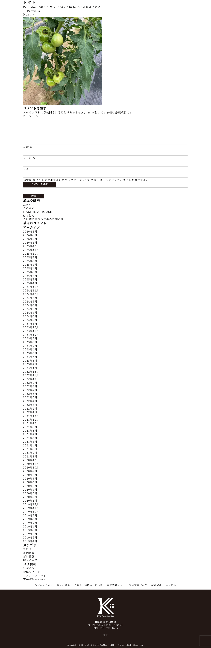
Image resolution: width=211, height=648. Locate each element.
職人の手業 (30, 560)
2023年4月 (30, 357)
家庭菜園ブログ (138, 585)
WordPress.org (34, 579)
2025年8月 (30, 261)
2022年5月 (30, 397)
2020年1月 (30, 500)
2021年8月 (30, 430)
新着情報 (29, 556)
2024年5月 (30, 309)
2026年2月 (30, 239)
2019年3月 (30, 534)
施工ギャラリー (44, 585)
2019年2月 (30, 537)
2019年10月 (31, 512)
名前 (28, 147)
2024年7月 (30, 301)
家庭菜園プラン (116, 585)
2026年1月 (30, 242)
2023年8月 (30, 342)
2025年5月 (30, 272)
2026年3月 (30, 235)
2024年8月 (30, 298)
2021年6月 (30, 438)
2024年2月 (30, 320)
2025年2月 (30, 279)
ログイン (29, 568)
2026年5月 (30, 231)
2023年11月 (31, 331)
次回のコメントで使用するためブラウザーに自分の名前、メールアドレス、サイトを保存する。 (86, 180)
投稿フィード (32, 572)
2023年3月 (30, 360)
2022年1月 (30, 412)
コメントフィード (34, 576)
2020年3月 (30, 493)
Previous (31, 11)
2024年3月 (30, 316)
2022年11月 (31, 375)
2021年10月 (31, 423)
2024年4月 (30, 312)
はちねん (29, 215)
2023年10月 (31, 335)
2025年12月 (31, 246)
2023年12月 (31, 327)
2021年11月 (31, 419)
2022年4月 (30, 401)
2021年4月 (30, 445)
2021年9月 (30, 427)
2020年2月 (30, 497)
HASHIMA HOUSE (37, 212)
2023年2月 (30, 364)
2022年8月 (30, 386)
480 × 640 (65, 7)
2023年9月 (30, 338)
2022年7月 (30, 390)
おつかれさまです (88, 7)
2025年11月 (31, 250)
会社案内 (171, 585)
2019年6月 (30, 526)
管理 (105, 635)
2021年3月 (30, 449)
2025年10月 (31, 253)
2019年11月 (31, 508)
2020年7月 (30, 478)
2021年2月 (30, 453)
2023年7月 (30, 346)
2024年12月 (31, 287)
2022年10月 (31, 379)
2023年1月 (30, 368)
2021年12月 (31, 416)
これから (29, 208)
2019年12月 (31, 504)
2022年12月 (31, 372)
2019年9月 (30, 515)
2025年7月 (30, 264)
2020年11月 (31, 464)
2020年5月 (30, 486)
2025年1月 (30, 283)
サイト (27, 169)
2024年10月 (31, 294)
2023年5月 (30, 353)
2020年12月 (31, 460)
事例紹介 (29, 553)
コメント (31, 116)
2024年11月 (31, 290)
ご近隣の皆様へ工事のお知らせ (43, 219)
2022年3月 (30, 405)
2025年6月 (30, 268)
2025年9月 (30, 257)
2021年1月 (30, 456)
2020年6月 (30, 482)
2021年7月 (30, 434)
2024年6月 (30, 305)
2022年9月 (30, 383)
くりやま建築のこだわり (88, 585)
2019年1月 (30, 541)
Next (29, 14)
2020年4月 (30, 489)
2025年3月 (30, 276)
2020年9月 (30, 471)
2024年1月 (30, 324)
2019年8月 (30, 519)
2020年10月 (31, 467)
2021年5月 (30, 442)
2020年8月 (30, 475)
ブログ (27, 549)
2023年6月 (30, 349)
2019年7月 (30, 523)
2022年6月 (30, 394)
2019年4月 (30, 530)
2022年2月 (30, 408)
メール (29, 158)
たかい (27, 204)
